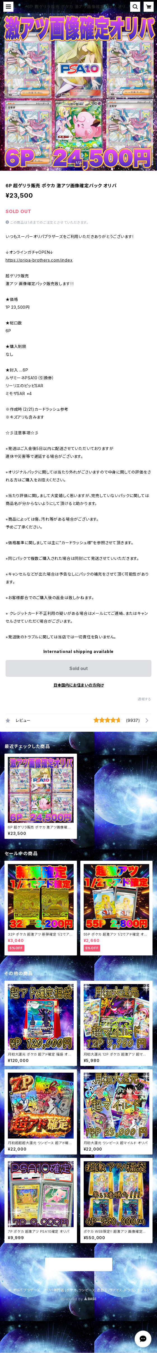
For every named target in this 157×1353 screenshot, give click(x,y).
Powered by (79, 1299)
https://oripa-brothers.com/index (39, 260)
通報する (144, 699)
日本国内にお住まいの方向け (78, 685)
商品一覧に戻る (78, 1264)
